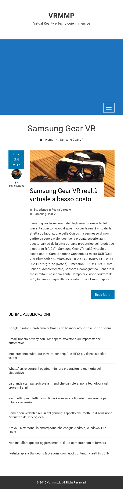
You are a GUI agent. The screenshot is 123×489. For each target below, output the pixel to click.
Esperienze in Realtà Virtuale (52, 209)
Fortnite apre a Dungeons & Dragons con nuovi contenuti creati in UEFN (58, 453)
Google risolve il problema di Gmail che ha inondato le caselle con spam (59, 328)
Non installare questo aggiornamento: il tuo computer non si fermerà (57, 443)
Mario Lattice (16, 185)
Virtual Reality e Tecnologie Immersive (61, 23)
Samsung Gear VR (46, 214)
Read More (102, 295)
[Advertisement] (61, 69)
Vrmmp (61, 16)
